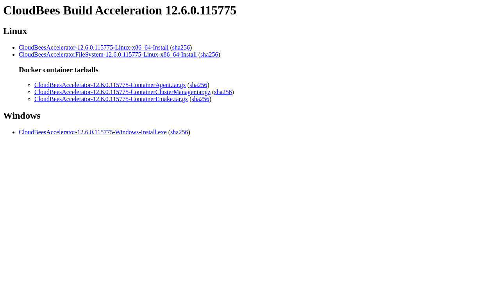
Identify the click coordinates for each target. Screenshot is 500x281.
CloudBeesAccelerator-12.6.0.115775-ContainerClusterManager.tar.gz (122, 92)
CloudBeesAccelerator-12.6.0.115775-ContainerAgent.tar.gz (110, 85)
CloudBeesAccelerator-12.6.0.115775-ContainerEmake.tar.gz (111, 99)
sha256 (181, 47)
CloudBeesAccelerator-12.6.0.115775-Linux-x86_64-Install (93, 47)
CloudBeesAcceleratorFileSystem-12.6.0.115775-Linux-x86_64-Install (108, 54)
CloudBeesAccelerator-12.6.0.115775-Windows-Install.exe (93, 132)
